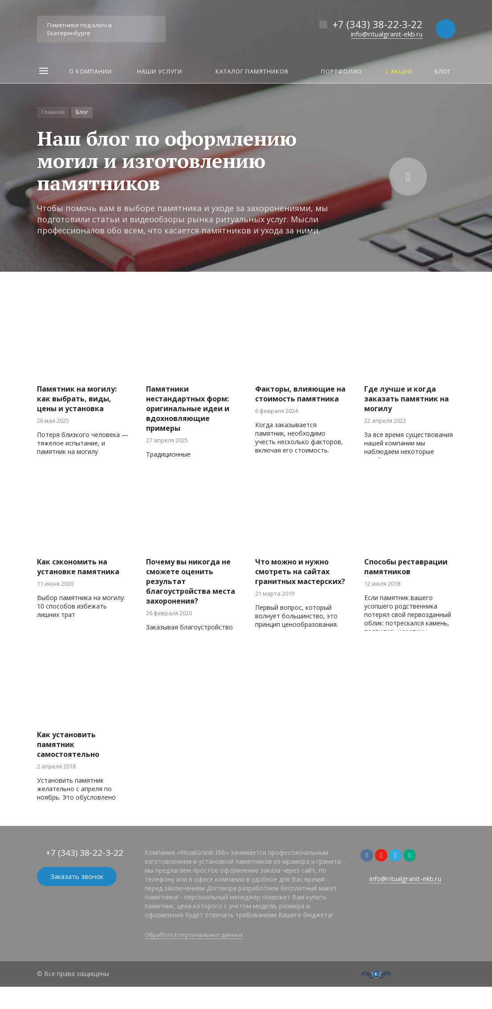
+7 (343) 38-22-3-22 (378, 24)
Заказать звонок (76, 876)
